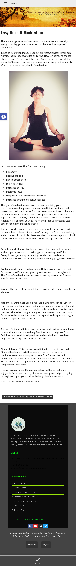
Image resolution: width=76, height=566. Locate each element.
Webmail (31, 544)
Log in (46, 544)
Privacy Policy (57, 536)
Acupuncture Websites (21, 532)
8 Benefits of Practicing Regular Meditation (27, 396)
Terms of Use (43, 536)
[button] (3, 116)
